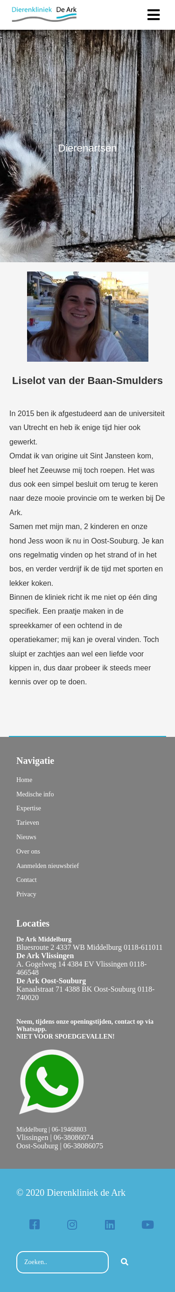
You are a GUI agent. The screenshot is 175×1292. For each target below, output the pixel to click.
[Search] (124, 1262)
